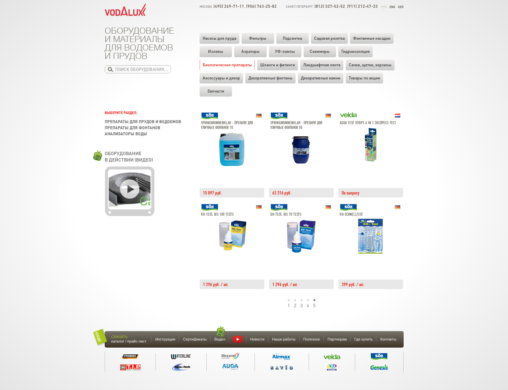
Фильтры (257, 38)
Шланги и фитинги (277, 64)
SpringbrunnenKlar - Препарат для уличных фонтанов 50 (296, 125)
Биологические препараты (227, 64)
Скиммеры (320, 51)
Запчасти (215, 91)
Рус (384, 7)
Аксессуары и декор (221, 77)
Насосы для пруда (219, 38)
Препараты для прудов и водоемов (143, 121)
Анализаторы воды (126, 133)
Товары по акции (364, 77)
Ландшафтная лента (321, 64)
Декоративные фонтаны (270, 77)
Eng (392, 7)
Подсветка (292, 38)
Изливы (215, 51)
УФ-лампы (285, 51)
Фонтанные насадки (372, 38)
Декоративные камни (320, 77)
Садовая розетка (329, 38)
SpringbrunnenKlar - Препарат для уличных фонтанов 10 (227, 125)
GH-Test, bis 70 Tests (285, 214)
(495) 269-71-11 (228, 6)
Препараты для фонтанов (132, 127)
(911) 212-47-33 (362, 6)
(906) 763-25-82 (261, 6)
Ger (401, 7)
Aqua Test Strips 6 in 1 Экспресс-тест (368, 123)
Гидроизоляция (355, 51)
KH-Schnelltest (351, 214)
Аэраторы (250, 51)
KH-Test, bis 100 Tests (217, 214)
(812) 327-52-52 (329, 6)
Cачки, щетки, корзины (370, 64)
